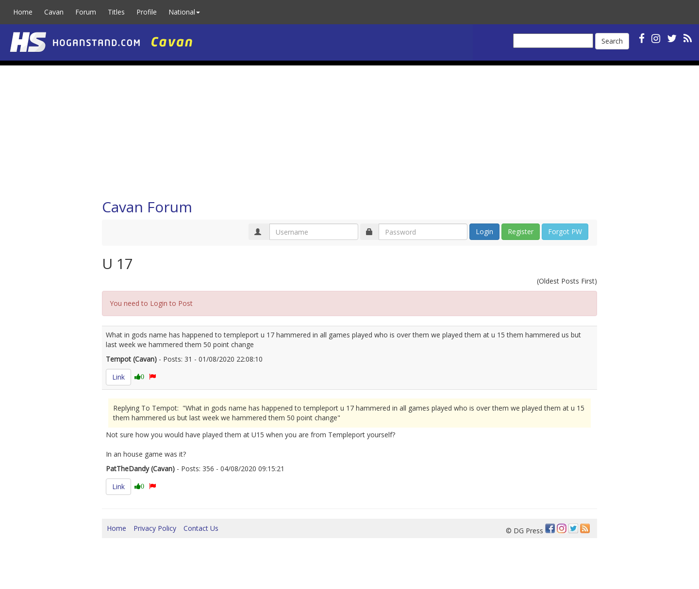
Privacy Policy (154, 528)
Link (118, 377)
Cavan (54, 11)
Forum (85, 11)
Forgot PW (565, 231)
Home (23, 11)
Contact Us (200, 528)
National (184, 11)
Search (612, 41)
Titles (116, 11)
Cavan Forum (147, 207)
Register (520, 231)
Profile (146, 11)
